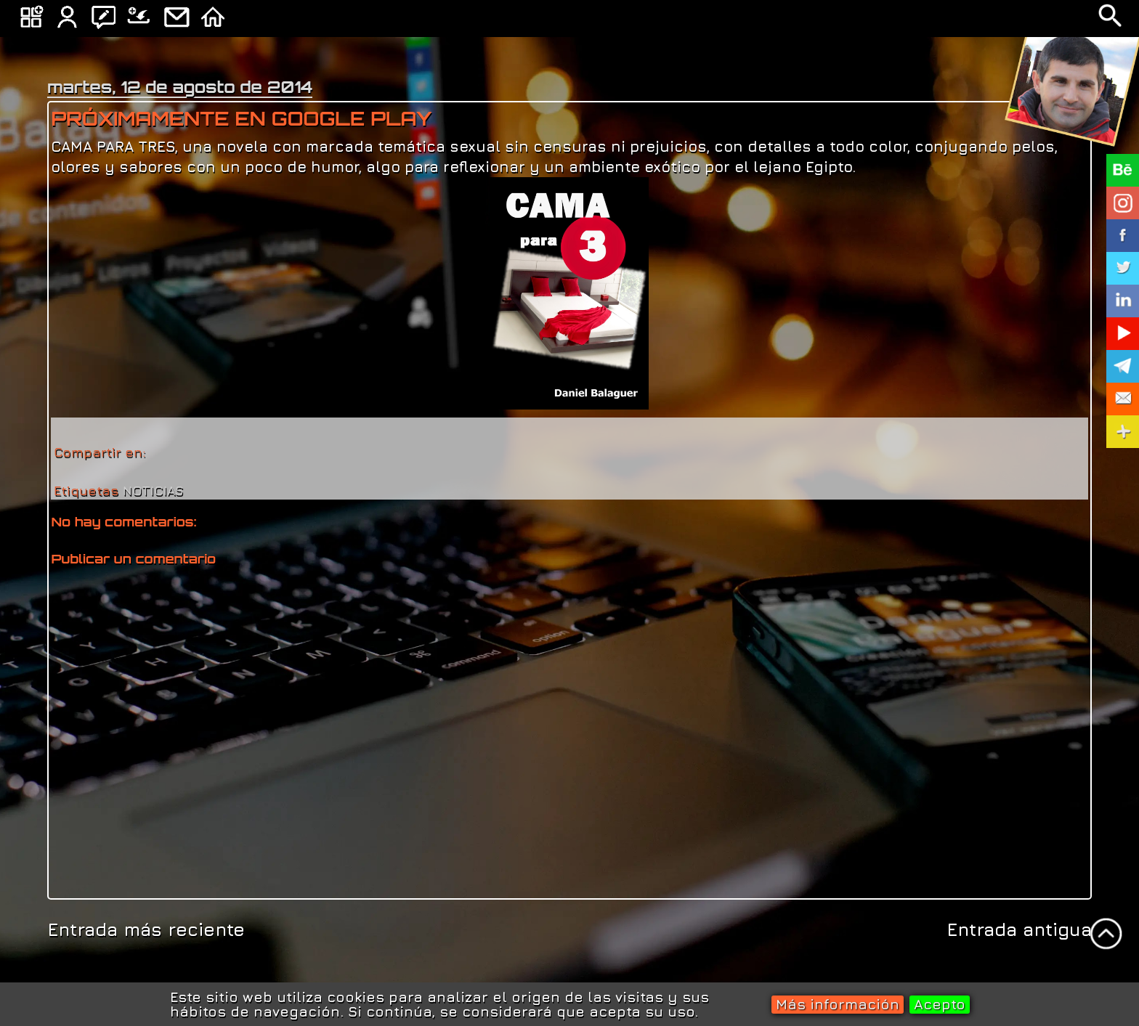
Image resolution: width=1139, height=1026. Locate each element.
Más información (837, 1004)
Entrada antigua (1019, 929)
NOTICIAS (153, 490)
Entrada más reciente (146, 929)
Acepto (939, 1004)
